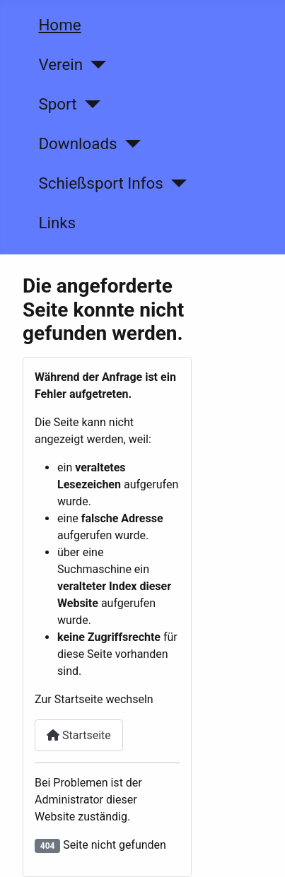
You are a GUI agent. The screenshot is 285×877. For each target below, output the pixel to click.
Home (59, 25)
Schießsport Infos (100, 183)
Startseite (79, 735)
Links (57, 222)
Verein (60, 64)
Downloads (77, 143)
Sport (57, 104)
